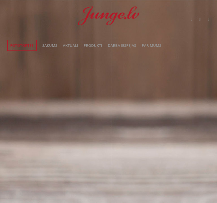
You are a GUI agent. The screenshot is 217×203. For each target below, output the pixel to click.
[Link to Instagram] (208, 19)
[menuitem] (21, 45)
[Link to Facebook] (200, 19)
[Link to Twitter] (191, 19)
